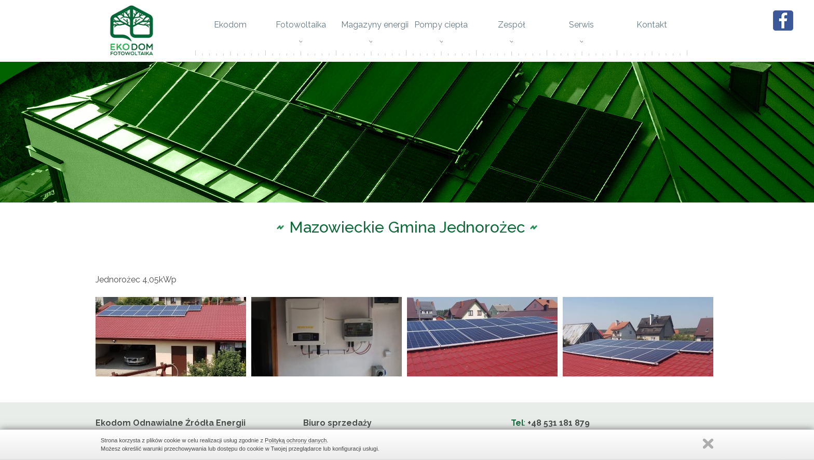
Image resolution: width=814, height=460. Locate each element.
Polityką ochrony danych (296, 440)
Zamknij (708, 444)
